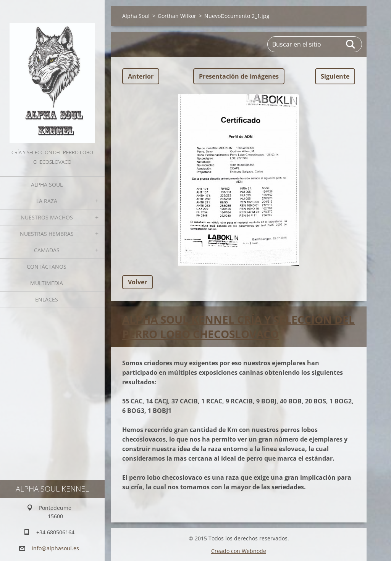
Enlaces (46, 299)
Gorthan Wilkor (177, 15)
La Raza (46, 201)
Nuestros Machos (47, 217)
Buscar (351, 44)
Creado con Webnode (238, 551)
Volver (137, 282)
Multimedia (46, 283)
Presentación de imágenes (239, 76)
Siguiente (335, 76)
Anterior (140, 76)
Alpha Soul (47, 184)
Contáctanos (46, 266)
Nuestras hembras (47, 233)
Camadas (47, 250)
